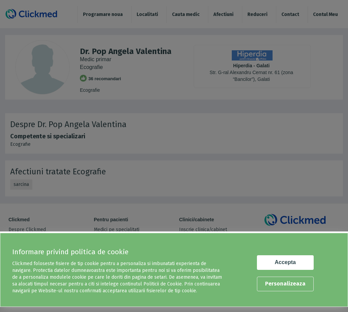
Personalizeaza (285, 283)
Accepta (285, 262)
